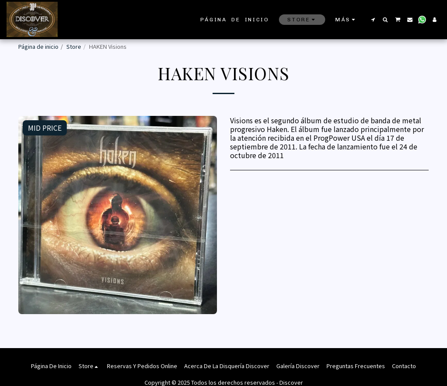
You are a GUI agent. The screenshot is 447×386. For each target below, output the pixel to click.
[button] (372, 19)
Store (73, 46)
